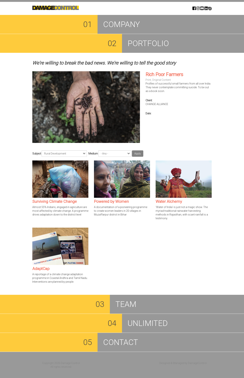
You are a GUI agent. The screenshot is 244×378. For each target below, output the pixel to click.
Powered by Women (111, 201)
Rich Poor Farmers (164, 74)
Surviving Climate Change (54, 201)
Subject (36, 153)
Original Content (161, 79)
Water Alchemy (169, 201)
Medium (93, 153)
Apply (137, 153)
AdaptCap (41, 268)
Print (148, 79)
